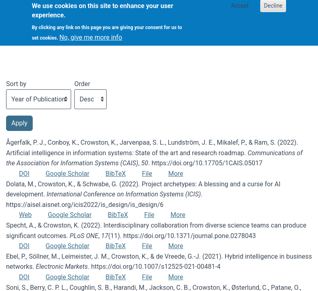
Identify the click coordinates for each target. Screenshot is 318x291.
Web (25, 215)
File (147, 173)
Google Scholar (67, 173)
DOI (24, 173)
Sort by (16, 84)
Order (82, 84)
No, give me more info (90, 33)
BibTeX (115, 173)
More (175, 173)
